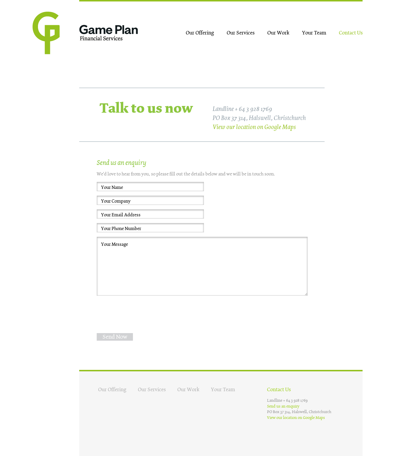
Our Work (278, 32)
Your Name (112, 187)
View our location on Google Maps (254, 127)
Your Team (314, 32)
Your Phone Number (121, 229)
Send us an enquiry (283, 406)
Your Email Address (121, 215)
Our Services (240, 32)
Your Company (116, 201)
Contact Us (351, 32)
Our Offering (200, 32)
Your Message (114, 244)
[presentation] (141, 311)
